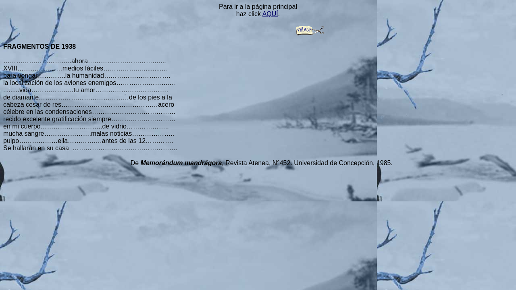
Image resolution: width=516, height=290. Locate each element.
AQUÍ (270, 13)
